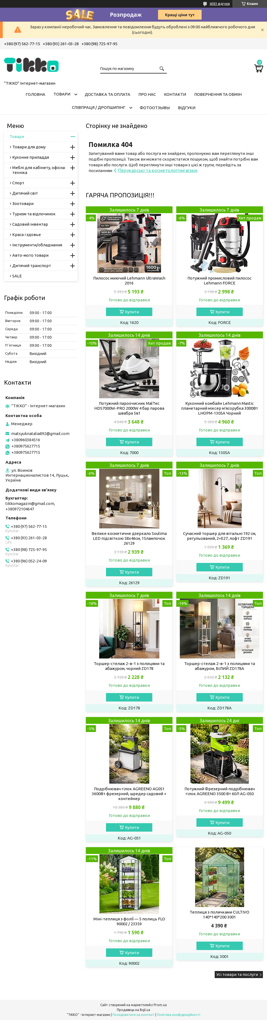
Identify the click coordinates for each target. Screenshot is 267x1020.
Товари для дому (28, 147)
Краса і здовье (26, 234)
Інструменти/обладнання (37, 245)
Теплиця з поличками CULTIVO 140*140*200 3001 (219, 914)
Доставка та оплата (107, 94)
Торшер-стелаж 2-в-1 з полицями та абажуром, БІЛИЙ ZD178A (219, 666)
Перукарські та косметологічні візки (157, 170)
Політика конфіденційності (178, 1014)
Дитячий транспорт (31, 265)
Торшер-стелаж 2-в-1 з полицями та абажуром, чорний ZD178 (129, 666)
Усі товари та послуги (237, 974)
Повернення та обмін (218, 94)
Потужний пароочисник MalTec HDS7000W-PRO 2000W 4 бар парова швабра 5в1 (129, 408)
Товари (61, 94)
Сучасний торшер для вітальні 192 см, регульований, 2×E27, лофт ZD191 (219, 536)
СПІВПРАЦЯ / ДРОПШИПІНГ (98, 107)
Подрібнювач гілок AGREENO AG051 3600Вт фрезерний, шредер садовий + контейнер (129, 793)
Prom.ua (160, 1005)
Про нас (147, 94)
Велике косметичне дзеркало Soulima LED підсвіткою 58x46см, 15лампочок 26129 (129, 538)
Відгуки (186, 107)
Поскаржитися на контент (133, 1014)
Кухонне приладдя (30, 157)
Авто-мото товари (30, 255)
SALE (17, 276)
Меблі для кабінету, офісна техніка (38, 170)
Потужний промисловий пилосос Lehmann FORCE (219, 280)
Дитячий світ (25, 193)
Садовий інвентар (30, 224)
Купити (132, 312)
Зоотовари (23, 203)
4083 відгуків (220, 3)
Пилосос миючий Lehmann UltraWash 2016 (129, 280)
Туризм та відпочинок (34, 214)
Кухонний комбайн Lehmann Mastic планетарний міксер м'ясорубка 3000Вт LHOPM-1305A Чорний (219, 408)
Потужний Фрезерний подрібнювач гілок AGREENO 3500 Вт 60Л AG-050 (219, 791)
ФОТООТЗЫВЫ (155, 107)
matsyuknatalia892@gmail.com (40, 433)
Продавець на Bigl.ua (133, 1010)
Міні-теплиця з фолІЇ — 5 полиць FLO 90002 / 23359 (129, 921)
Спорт (18, 182)
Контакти (175, 94)
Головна (35, 94)
